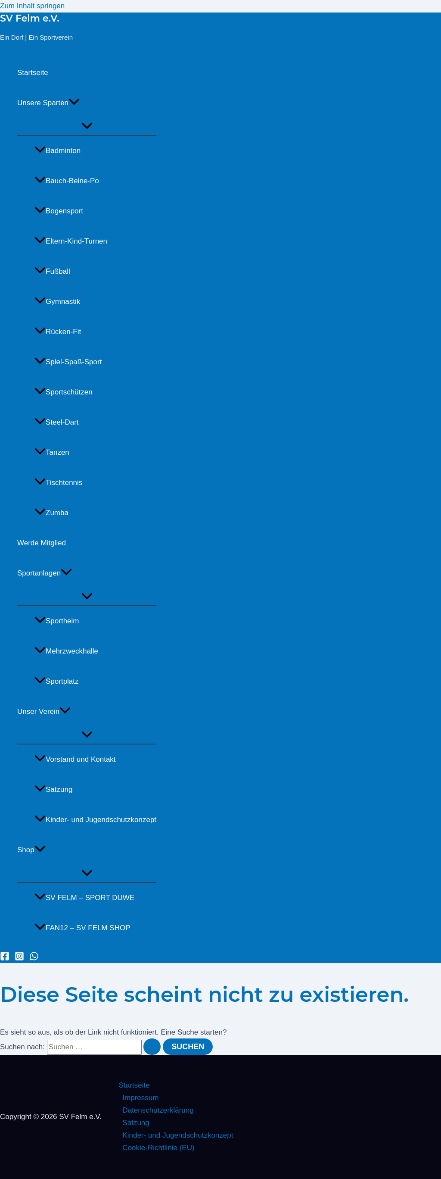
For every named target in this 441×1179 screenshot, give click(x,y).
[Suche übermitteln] (152, 1046)
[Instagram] (19, 958)
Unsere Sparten (48, 103)
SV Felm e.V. (29, 18)
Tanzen (51, 452)
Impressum (140, 1098)
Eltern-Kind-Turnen (70, 241)
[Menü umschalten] (86, 126)
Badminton (57, 151)
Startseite (32, 73)
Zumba (51, 513)
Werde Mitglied (41, 543)
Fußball (52, 271)
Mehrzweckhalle (66, 651)
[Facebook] (4, 958)
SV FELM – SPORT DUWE (84, 898)
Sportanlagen (44, 573)
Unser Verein (44, 712)
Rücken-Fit (57, 332)
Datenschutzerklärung (157, 1110)
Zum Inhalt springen (32, 6)
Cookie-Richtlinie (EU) (158, 1148)
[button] (74, 103)
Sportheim (56, 621)
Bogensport (58, 211)
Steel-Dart (56, 422)
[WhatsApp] (34, 958)
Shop (31, 850)
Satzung (53, 789)
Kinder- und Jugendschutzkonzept (95, 820)
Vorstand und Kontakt (75, 759)
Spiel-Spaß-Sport (68, 362)
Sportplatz (56, 681)
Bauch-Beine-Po (66, 181)
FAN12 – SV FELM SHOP (82, 928)
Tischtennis (58, 482)
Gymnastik (57, 301)
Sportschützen (63, 392)
